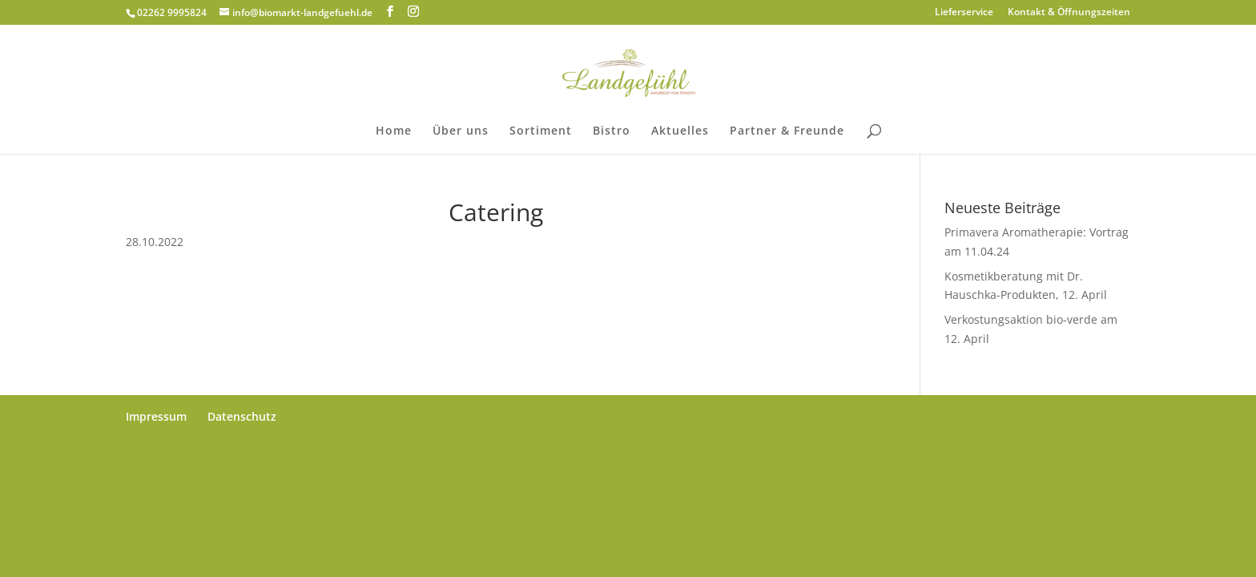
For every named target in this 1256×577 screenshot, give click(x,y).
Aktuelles (680, 131)
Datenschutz (241, 416)
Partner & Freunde (787, 131)
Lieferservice (964, 12)
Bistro (611, 131)
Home (394, 131)
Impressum (156, 416)
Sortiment (540, 131)
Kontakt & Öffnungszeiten (1069, 12)
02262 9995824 (172, 12)
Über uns (461, 131)
